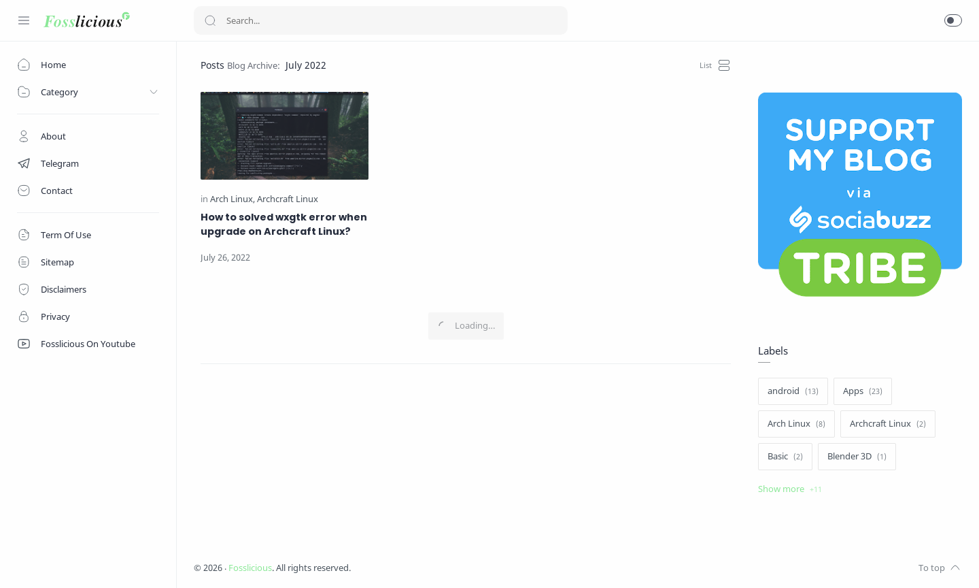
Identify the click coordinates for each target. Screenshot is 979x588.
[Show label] (790, 489)
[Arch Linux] (232, 199)
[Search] (381, 20)
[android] (793, 391)
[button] (953, 20)
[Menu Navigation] (24, 20)
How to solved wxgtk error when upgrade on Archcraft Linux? (284, 224)
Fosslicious (250, 568)
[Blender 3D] (857, 456)
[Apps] (863, 391)
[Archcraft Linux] (287, 199)
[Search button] (210, 20)
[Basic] (785, 456)
